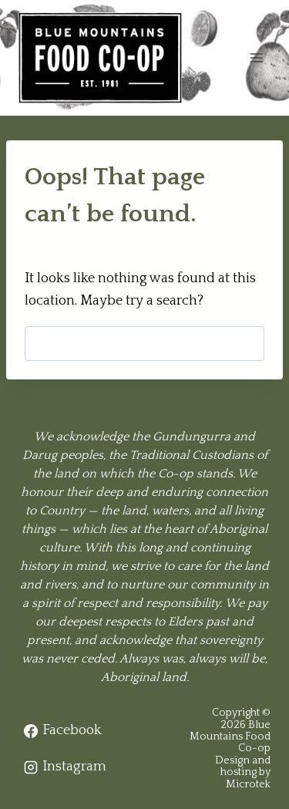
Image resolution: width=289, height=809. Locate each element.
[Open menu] (256, 57)
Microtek (248, 784)
